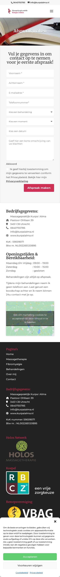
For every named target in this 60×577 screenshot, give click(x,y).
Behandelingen (15, 369)
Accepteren (30, 556)
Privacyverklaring (17, 181)
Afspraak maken (39, 187)
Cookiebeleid (22, 572)
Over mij (11, 374)
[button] (55, 521)
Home (10, 354)
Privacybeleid (36, 572)
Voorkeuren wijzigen (30, 565)
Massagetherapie (16, 359)
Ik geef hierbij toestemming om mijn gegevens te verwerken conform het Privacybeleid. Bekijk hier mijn (28, 175)
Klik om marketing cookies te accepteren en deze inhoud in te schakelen (30, 318)
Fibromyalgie (14, 364)
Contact (11, 379)
